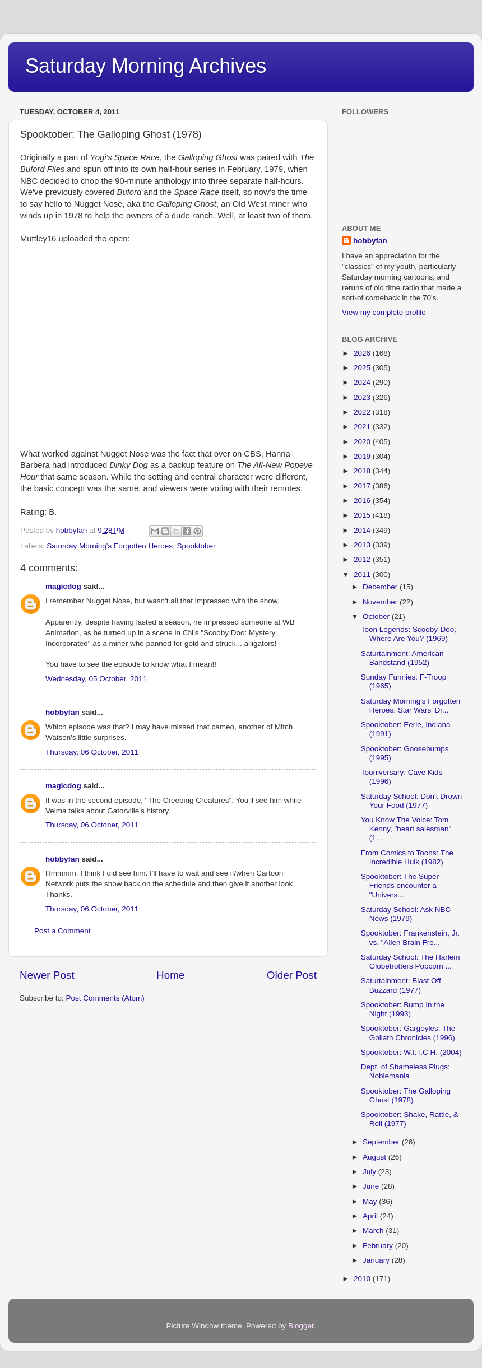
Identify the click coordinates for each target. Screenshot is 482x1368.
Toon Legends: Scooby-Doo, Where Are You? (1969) (408, 634)
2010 (363, 1278)
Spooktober (196, 546)
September (382, 1142)
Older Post (292, 975)
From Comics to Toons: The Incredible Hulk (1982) (407, 857)
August (375, 1157)
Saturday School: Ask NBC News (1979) (406, 914)
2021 (363, 426)
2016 (363, 500)
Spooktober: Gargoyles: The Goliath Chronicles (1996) (408, 1032)
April (371, 1216)
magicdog (63, 586)
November (381, 602)
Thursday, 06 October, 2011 (91, 752)
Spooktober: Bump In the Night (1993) (402, 1009)
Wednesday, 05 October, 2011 (96, 678)
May (371, 1201)
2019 (363, 456)
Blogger (301, 1326)
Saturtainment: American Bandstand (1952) (402, 658)
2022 (363, 412)
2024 (363, 382)
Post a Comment (62, 931)
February (379, 1245)
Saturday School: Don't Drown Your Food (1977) (411, 800)
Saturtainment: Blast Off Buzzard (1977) (401, 985)
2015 (363, 515)
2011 (363, 574)
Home (170, 975)
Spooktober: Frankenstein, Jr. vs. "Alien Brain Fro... (410, 937)
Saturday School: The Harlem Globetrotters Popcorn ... (410, 961)
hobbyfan (62, 712)
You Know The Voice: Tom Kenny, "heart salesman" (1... (406, 829)
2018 (363, 471)
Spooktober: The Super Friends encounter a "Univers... (400, 885)
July (370, 1171)
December (381, 587)
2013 (363, 545)
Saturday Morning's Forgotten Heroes (110, 546)
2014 (363, 530)
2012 (363, 559)
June (372, 1186)
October (377, 616)
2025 (363, 368)
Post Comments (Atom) (105, 998)
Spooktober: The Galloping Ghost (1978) (406, 1095)
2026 (363, 353)
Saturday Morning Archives (145, 65)
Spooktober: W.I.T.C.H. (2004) (411, 1052)
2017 (363, 486)
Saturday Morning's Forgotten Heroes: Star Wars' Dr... (410, 705)
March (374, 1230)
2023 (363, 397)
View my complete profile (384, 312)
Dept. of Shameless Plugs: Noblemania (405, 1071)
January (377, 1260)
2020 (363, 442)
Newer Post (47, 975)
